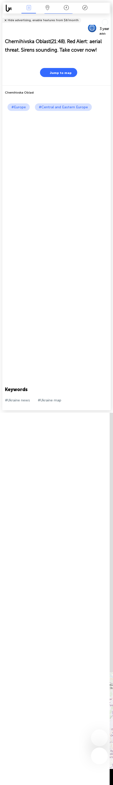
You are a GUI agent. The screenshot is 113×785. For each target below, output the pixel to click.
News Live (28, 8)
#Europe (18, 107)
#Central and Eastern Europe (63, 107)
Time (66, 8)
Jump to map (57, 72)
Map (47, 8)
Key (85, 8)
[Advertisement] (56, 169)
